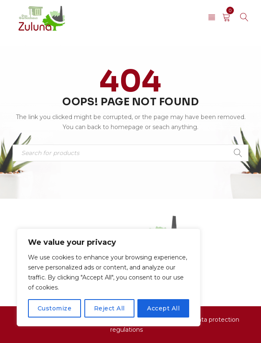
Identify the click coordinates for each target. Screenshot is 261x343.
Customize (55, 308)
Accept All (163, 308)
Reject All (109, 308)
